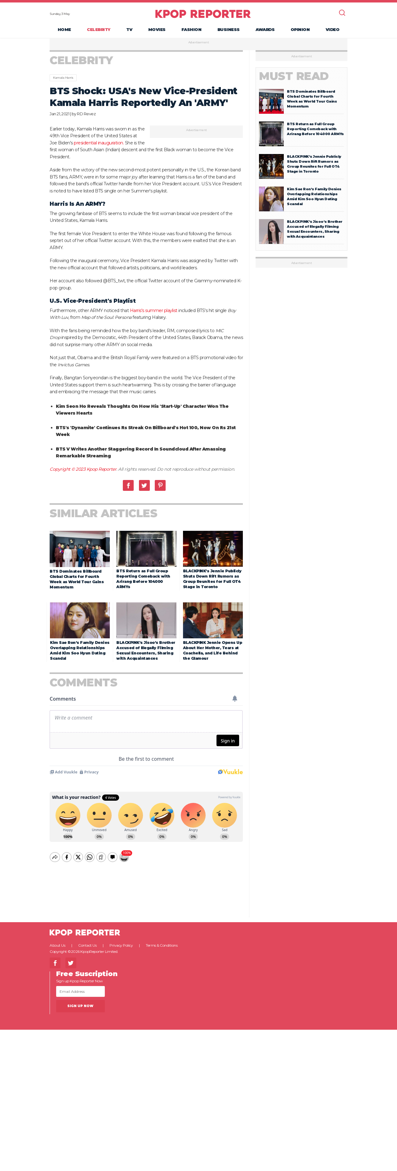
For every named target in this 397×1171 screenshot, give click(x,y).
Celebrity (98, 29)
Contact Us (87, 940)
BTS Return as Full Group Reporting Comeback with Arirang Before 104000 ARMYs (315, 129)
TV (129, 29)
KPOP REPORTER (203, 14)
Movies (157, 29)
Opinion (300, 29)
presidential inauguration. (99, 143)
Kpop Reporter (102, 469)
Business (228, 29)
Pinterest (160, 486)
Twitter (144, 486)
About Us (57, 940)
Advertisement (198, 43)
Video (333, 29)
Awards (265, 29)
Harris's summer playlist (153, 311)
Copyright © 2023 (68, 469)
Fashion (191, 29)
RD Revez (86, 114)
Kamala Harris (63, 78)
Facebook (128, 486)
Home (64, 29)
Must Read (294, 76)
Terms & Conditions (161, 940)
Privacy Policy (121, 940)
